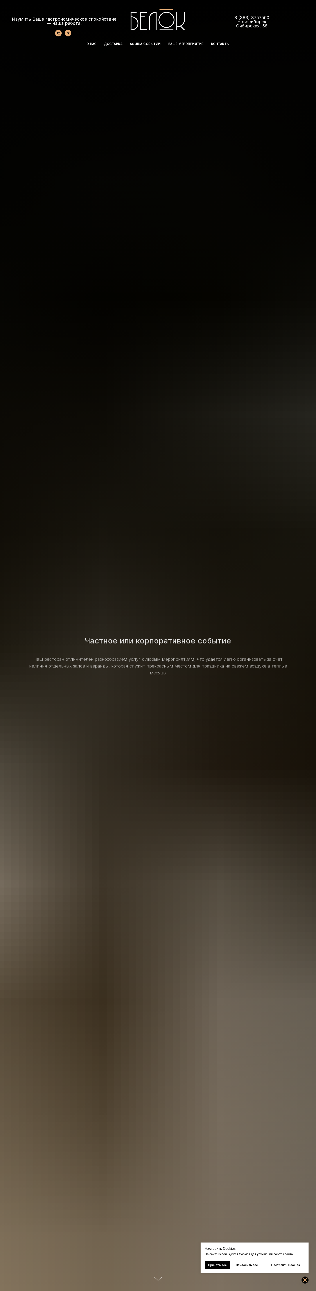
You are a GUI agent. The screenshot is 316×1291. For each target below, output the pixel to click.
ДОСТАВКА (113, 44)
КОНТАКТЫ (220, 44)
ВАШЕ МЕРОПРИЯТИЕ (186, 44)
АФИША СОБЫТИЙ (145, 44)
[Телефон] (58, 35)
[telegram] (68, 35)
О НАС (91, 44)
